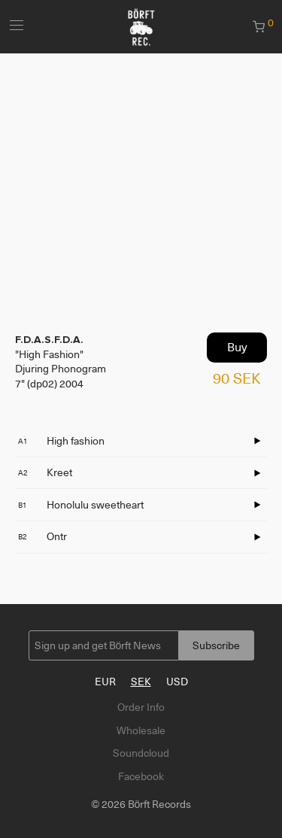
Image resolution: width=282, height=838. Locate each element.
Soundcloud (141, 753)
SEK (141, 682)
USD (177, 682)
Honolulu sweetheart (81, 505)
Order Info (141, 707)
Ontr (42, 536)
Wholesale (141, 730)
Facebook (141, 776)
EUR (105, 682)
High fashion (61, 441)
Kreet (45, 472)
